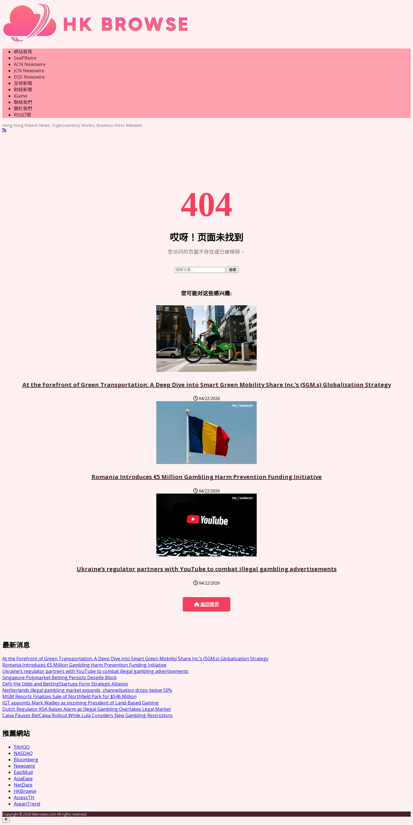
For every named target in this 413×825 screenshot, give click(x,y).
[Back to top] (6, 820)
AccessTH (24, 797)
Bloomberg (26, 759)
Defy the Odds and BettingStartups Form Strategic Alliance (65, 684)
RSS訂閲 (22, 115)
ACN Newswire (30, 64)
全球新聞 (23, 83)
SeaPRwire (25, 58)
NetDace (23, 785)
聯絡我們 (23, 102)
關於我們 (23, 108)
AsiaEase (23, 778)
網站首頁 (23, 51)
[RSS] (4, 130)
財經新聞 (23, 89)
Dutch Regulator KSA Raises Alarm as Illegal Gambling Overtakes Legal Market (86, 709)
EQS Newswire (29, 77)
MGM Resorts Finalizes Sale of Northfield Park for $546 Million (69, 696)
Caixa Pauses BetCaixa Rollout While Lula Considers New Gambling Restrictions (87, 715)
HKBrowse (25, 791)
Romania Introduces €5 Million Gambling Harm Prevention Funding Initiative (206, 477)
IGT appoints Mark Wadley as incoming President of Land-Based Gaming (80, 703)
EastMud (23, 772)
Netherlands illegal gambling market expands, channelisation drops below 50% (87, 690)
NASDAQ (23, 753)
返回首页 (206, 604)
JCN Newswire (29, 70)
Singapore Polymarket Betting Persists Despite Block (59, 677)
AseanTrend (27, 804)
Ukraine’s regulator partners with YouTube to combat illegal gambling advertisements (207, 569)
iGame (20, 96)
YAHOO (22, 747)
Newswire (24, 766)
